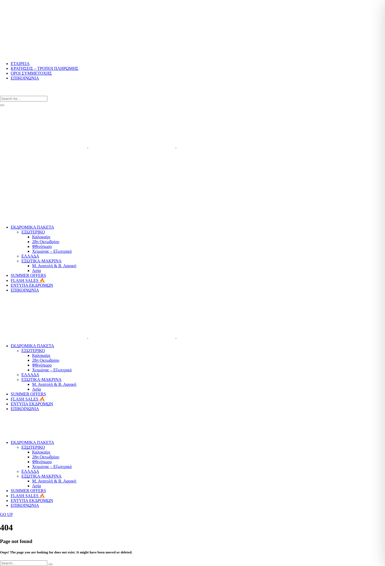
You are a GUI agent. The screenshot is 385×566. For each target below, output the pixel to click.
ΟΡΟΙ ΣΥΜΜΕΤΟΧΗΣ (31, 73)
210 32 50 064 (9, 161)
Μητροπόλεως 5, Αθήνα (15, 183)
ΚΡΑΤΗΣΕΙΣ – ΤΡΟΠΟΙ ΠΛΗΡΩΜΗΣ (44, 68)
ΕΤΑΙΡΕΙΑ (20, 63)
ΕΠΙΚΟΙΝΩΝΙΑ (25, 78)
